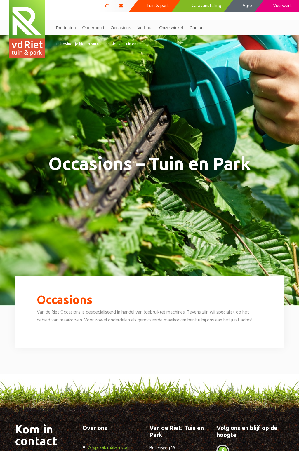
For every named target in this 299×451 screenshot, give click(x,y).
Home (93, 44)
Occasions (121, 27)
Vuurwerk (282, 6)
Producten (66, 27)
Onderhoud (93, 27)
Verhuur (145, 27)
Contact (197, 27)
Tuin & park (158, 6)
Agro (247, 6)
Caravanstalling (206, 6)
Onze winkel (171, 27)
